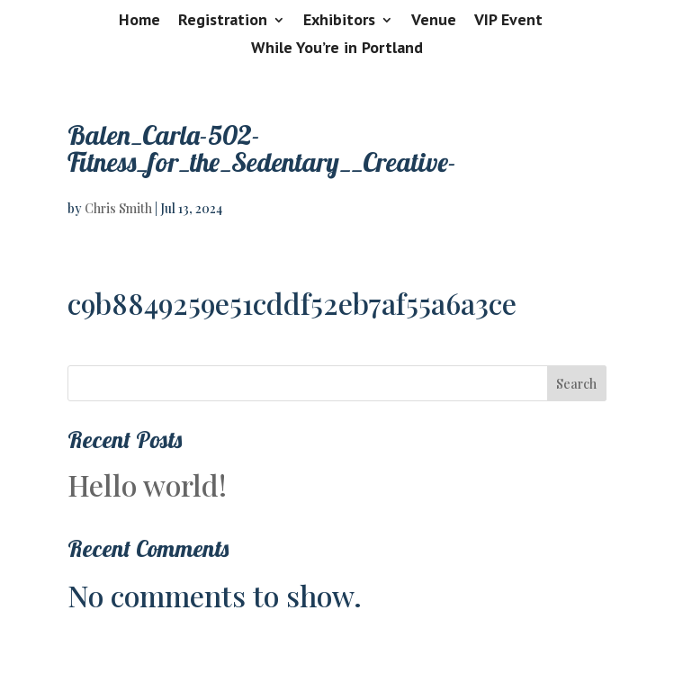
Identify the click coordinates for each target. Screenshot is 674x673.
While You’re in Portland (337, 49)
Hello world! (147, 484)
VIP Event (508, 21)
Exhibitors (339, 21)
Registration (222, 21)
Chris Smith (118, 208)
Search (576, 383)
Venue (433, 21)
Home (139, 21)
